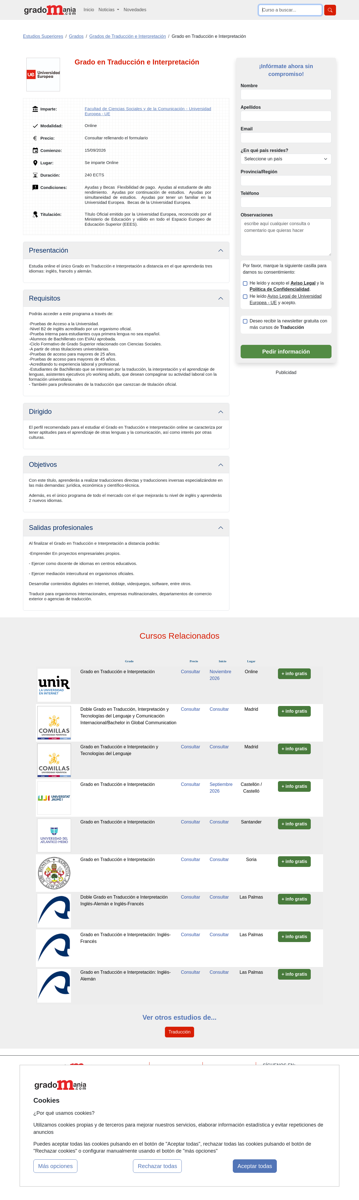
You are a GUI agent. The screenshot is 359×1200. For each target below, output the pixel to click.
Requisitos (44, 298)
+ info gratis (294, 673)
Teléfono (250, 193)
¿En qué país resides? (264, 150)
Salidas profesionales (61, 527)
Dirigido (40, 411)
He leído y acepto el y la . (287, 286)
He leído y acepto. (286, 299)
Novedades (135, 9)
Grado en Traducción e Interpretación (117, 671)
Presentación (48, 250)
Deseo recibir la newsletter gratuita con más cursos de (288, 324)
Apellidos (251, 107)
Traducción (180, 1032)
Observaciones (257, 215)
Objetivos (43, 464)
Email (247, 128)
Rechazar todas (157, 1166)
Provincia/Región (259, 171)
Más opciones (55, 1166)
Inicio (89, 9)
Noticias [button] (107, 9)
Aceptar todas (255, 1166)
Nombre (249, 85)
